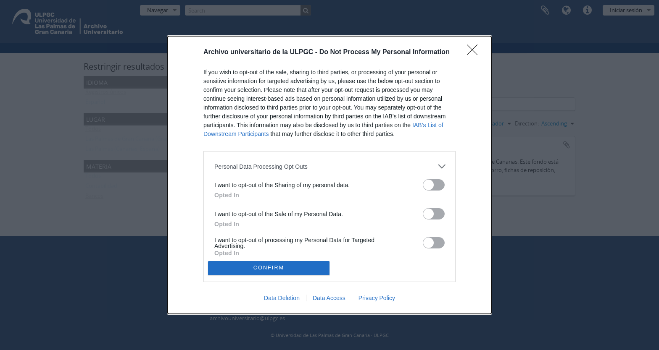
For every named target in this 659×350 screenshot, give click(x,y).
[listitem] (329, 166)
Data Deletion (282, 298)
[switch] (434, 185)
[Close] (475, 52)
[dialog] (329, 174)
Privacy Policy (376, 298)
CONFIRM (269, 267)
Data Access (329, 298)
